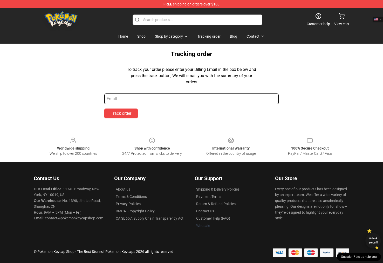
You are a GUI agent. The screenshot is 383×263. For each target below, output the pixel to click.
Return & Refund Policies (216, 204)
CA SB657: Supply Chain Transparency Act (149, 218)
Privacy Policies (128, 204)
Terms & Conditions (131, 196)
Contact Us (205, 211)
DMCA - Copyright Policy (135, 211)
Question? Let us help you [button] (359, 257)
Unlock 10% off (373, 240)
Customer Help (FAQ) (213, 218)
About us (123, 189)
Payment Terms (208, 196)
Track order (121, 113)
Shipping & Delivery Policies (218, 189)
